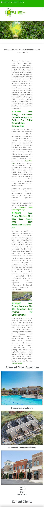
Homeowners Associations (22, 408)
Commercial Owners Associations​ (22, 448)
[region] (22, 30)
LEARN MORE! (17, 363)
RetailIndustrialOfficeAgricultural (22, 490)
